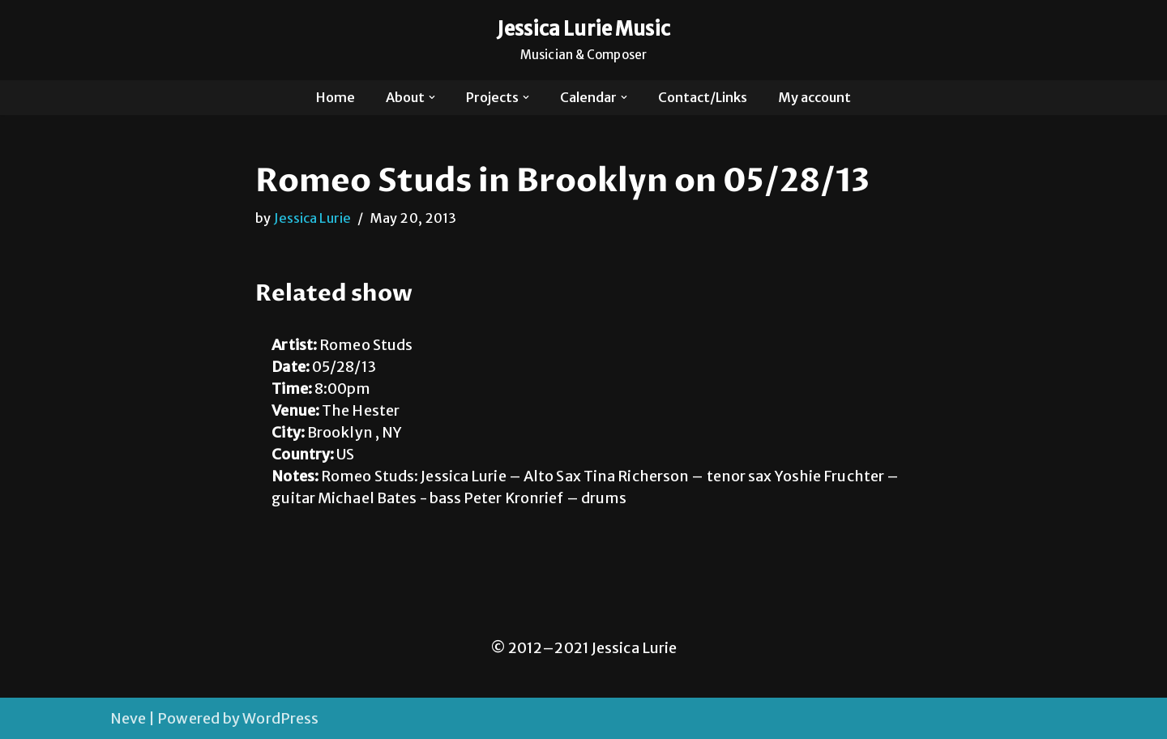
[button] (432, 97)
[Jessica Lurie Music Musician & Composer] (584, 40)
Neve (128, 718)
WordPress (280, 718)
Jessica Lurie (312, 218)
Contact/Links (702, 97)
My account (814, 97)
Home (335, 97)
